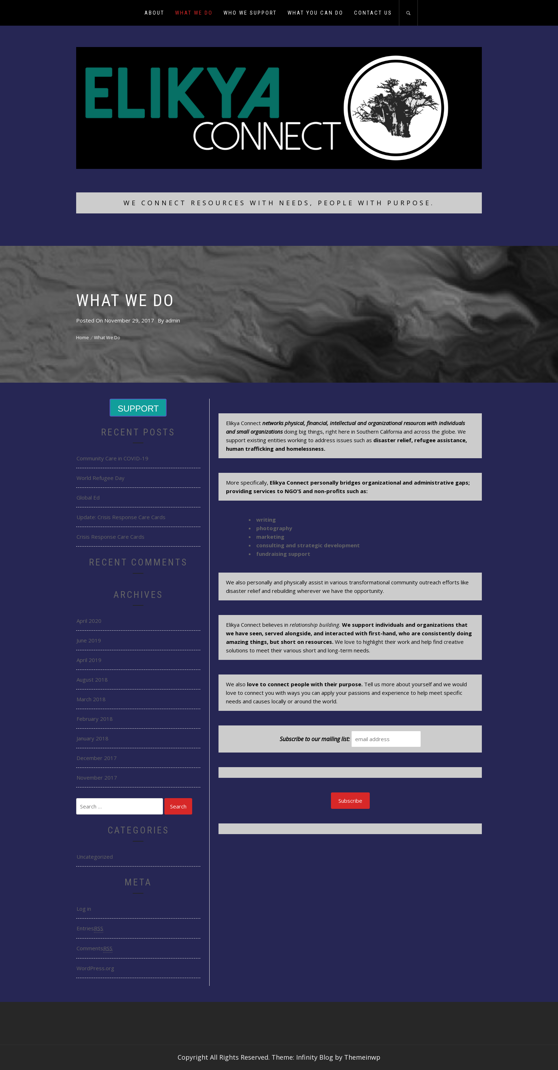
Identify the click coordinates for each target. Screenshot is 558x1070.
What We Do (194, 13)
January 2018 (93, 738)
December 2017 (97, 757)
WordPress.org (95, 968)
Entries (90, 928)
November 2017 (97, 777)
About (154, 13)
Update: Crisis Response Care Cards (121, 517)
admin (172, 320)
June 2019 (89, 640)
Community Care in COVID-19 (112, 458)
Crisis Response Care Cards (110, 536)
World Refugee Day (101, 477)
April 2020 (89, 620)
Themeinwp (362, 1057)
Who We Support (250, 13)
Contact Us (373, 13)
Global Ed (88, 497)
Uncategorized (95, 856)
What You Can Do (315, 13)
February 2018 (95, 718)
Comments (94, 948)
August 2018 (92, 679)
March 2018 (91, 699)
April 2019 (89, 659)
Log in (84, 908)
